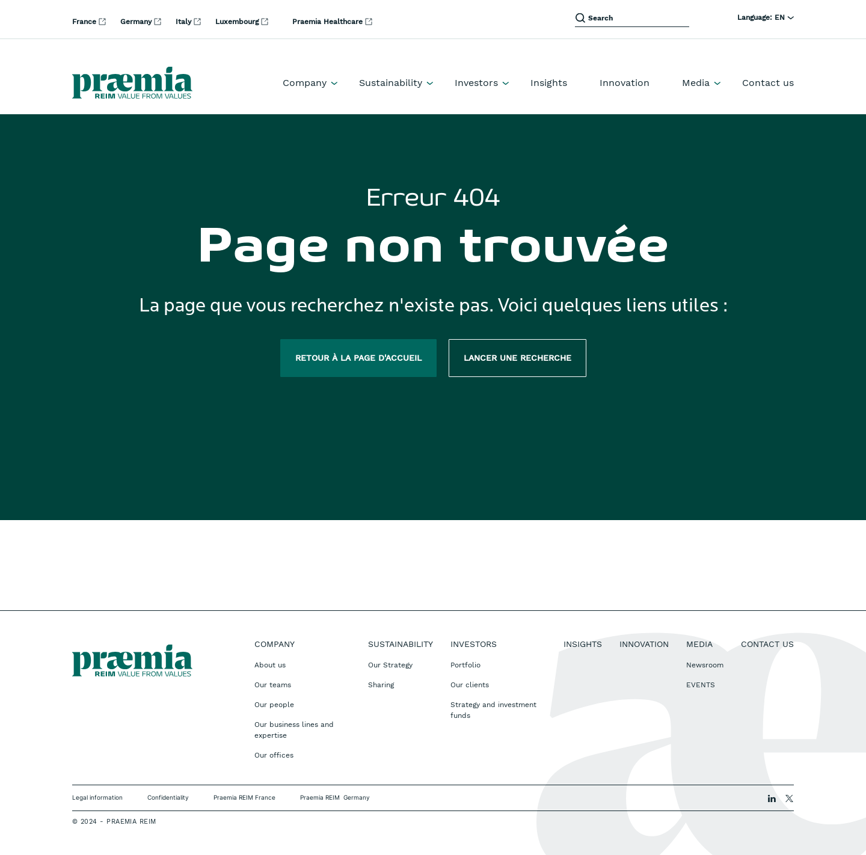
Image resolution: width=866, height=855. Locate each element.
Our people (274, 704)
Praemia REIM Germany (335, 797)
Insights (548, 82)
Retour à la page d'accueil (358, 358)
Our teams (272, 685)
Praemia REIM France (244, 797)
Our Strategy (390, 665)
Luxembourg (238, 21)
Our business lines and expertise (294, 730)
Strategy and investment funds (493, 710)
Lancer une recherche (517, 358)
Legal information (97, 797)
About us (270, 665)
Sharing (381, 685)
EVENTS (700, 685)
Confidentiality (168, 797)
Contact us (768, 82)
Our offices (273, 755)
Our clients (469, 685)
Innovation (625, 82)
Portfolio (465, 665)
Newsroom (704, 665)
